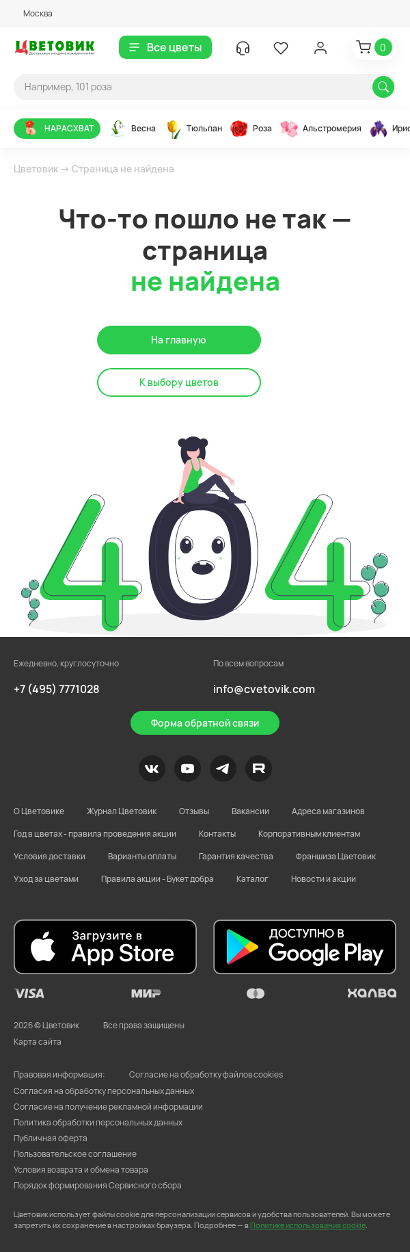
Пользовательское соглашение (75, 1154)
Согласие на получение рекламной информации (108, 1106)
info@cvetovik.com (264, 688)
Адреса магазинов (328, 811)
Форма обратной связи (205, 722)
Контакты (217, 833)
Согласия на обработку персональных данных (104, 1091)
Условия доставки (49, 856)
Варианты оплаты (142, 856)
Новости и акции (323, 879)
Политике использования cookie (308, 1225)
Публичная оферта (50, 1138)
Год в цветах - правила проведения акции (95, 833)
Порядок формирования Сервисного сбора (98, 1185)
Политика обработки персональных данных (98, 1122)
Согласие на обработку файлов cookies (206, 1074)
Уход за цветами (46, 879)
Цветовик (36, 168)
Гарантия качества (236, 856)
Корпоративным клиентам (309, 833)
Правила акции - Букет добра (157, 879)
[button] (33, 13)
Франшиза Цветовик (336, 856)
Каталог (252, 879)
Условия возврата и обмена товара (81, 1169)
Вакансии (250, 811)
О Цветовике (39, 811)
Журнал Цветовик (121, 811)
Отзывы (194, 811)
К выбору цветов (179, 382)
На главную (178, 339)
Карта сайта (38, 1041)
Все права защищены (143, 1025)
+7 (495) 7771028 (57, 688)
